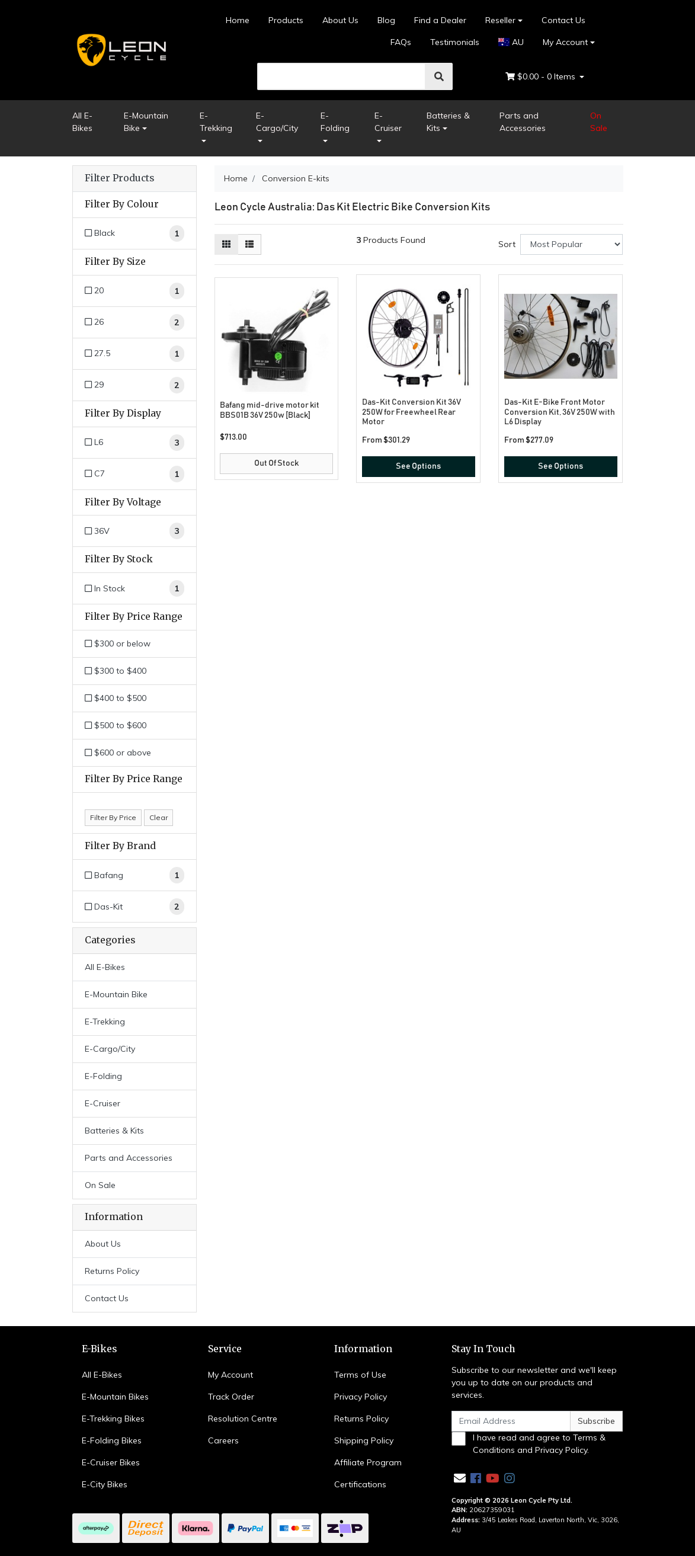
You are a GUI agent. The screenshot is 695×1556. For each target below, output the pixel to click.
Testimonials (454, 42)
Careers (223, 1440)
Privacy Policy (360, 1396)
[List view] (249, 244)
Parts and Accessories (522, 121)
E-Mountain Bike (146, 121)
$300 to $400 (115, 670)
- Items (541, 77)
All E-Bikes (82, 121)
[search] (341, 76)
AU (511, 42)
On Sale (598, 121)
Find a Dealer (440, 20)
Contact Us (563, 20)
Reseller (500, 20)
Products (285, 20)
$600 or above (118, 752)
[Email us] (460, 1478)
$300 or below (117, 643)
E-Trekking (216, 121)
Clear (158, 817)
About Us (340, 20)
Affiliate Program (368, 1462)
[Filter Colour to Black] (134, 233)
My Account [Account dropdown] (565, 42)
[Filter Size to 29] (134, 385)
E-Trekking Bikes (113, 1418)
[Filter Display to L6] (134, 443)
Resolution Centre (242, 1418)
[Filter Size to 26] (134, 322)
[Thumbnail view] (226, 244)
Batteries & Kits (448, 121)
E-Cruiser (388, 121)
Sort (506, 244)
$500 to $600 (115, 725)
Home (237, 20)
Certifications (360, 1484)
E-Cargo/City (277, 121)
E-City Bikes (104, 1484)
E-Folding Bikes (112, 1440)
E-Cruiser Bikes (111, 1462)
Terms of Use (360, 1374)
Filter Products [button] (119, 178)
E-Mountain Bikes (115, 1396)
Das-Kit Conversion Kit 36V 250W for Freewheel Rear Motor (411, 412)
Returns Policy (112, 1271)
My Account (230, 1374)
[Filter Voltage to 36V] (134, 531)
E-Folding (335, 121)
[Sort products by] (571, 244)
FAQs (400, 42)
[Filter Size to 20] (134, 291)
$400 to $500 (115, 698)
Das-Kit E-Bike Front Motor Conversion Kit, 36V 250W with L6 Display (559, 412)
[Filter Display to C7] (134, 474)
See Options (418, 466)
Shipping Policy (363, 1440)
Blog (386, 20)
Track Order (231, 1396)
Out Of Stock (276, 463)
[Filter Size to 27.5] (134, 354)
